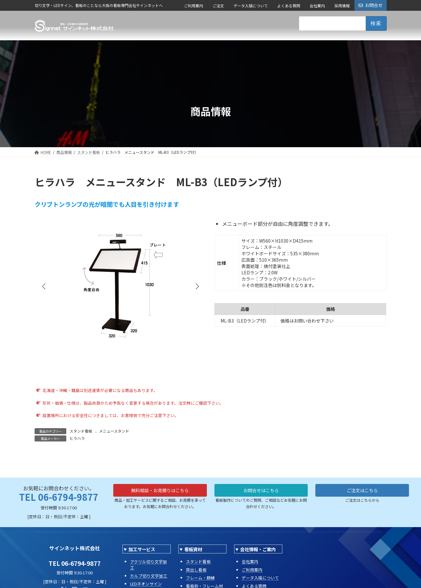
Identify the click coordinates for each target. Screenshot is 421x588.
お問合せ (371, 5)
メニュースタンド (114, 431)
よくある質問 (288, 5)
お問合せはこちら (261, 491)
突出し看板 (196, 570)
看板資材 (193, 549)
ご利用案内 (193, 5)
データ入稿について (251, 5)
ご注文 (218, 5)
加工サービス (141, 549)
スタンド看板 (80, 431)
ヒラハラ (77, 438)
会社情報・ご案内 (258, 549)
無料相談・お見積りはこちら (160, 491)
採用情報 (342, 5)
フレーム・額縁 (200, 578)
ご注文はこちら (362, 491)
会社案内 (317, 5)
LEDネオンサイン (146, 584)
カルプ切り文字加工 (148, 576)
